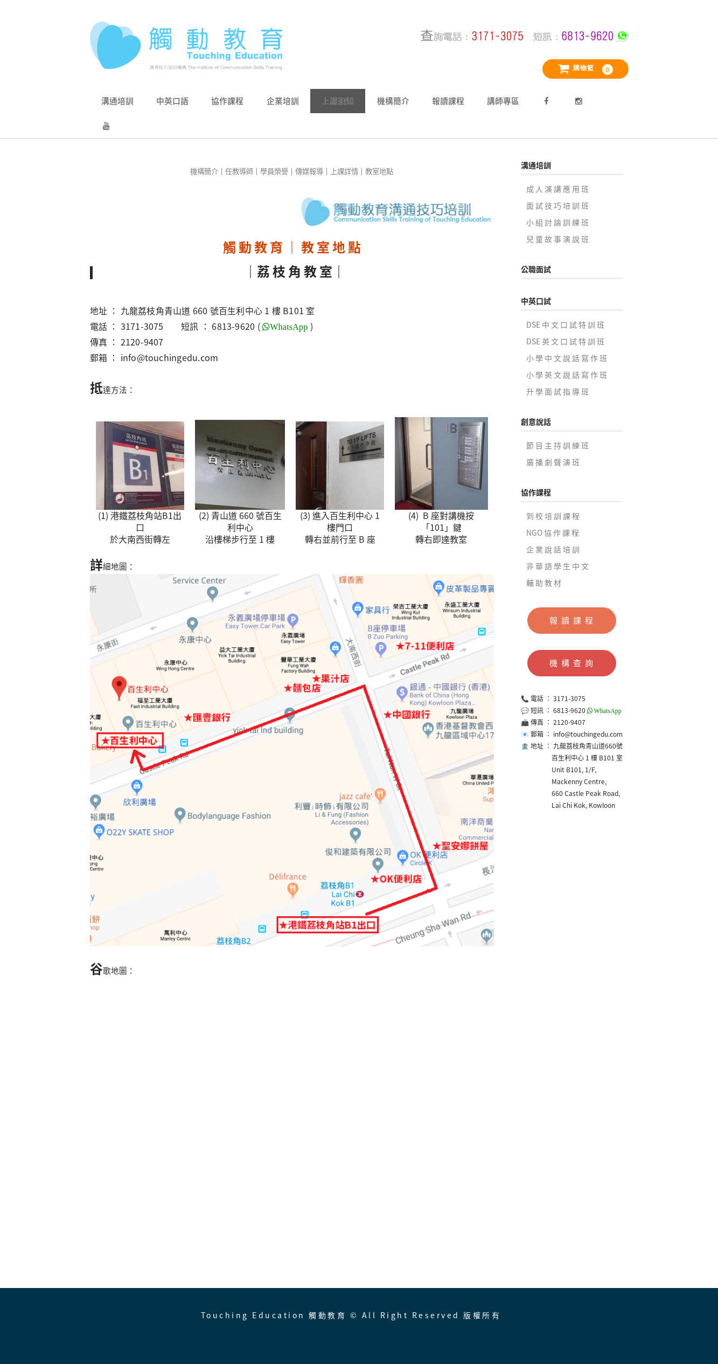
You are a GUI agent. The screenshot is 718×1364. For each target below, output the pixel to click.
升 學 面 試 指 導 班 (557, 391)
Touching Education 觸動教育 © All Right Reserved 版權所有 (351, 1315)
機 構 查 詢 (571, 663)
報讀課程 (448, 101)
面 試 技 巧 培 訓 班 (557, 205)
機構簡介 (393, 101)
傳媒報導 (309, 171)
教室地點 (379, 171)
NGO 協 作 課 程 (552, 532)
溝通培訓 (117, 101)
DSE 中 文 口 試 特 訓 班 (565, 324)
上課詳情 (344, 171)
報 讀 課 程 (571, 620)
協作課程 (227, 101)
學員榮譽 (274, 171)
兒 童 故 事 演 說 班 (557, 238)
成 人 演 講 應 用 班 (557, 188)
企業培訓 (283, 101)
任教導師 (239, 171)
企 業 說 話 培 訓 (553, 549)
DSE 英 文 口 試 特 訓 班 (565, 341)
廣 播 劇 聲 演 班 (553, 461)
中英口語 (172, 101)
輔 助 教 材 (543, 582)
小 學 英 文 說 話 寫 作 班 (566, 374)
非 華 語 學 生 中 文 (557, 565)
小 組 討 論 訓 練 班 (557, 222)
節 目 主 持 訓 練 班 (557, 445)
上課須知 (338, 101)
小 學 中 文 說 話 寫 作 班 (566, 357)
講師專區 (503, 101)
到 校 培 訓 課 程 (553, 515)
